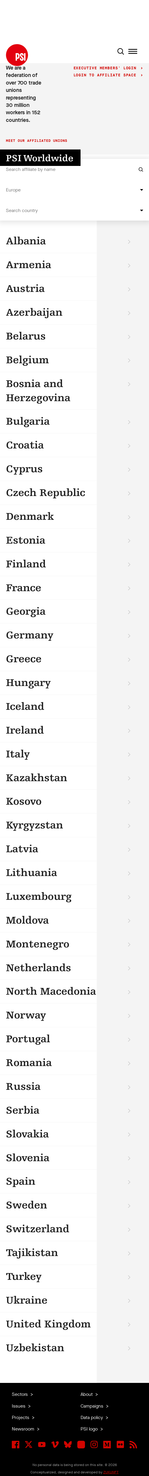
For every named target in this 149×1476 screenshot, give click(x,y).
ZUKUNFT (111, 1472)
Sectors (20, 1394)
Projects (21, 1417)
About (87, 1394)
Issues (19, 1406)
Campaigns (92, 1406)
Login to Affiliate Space (106, 75)
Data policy (92, 1417)
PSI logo (90, 1429)
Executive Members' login (106, 68)
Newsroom (23, 1429)
